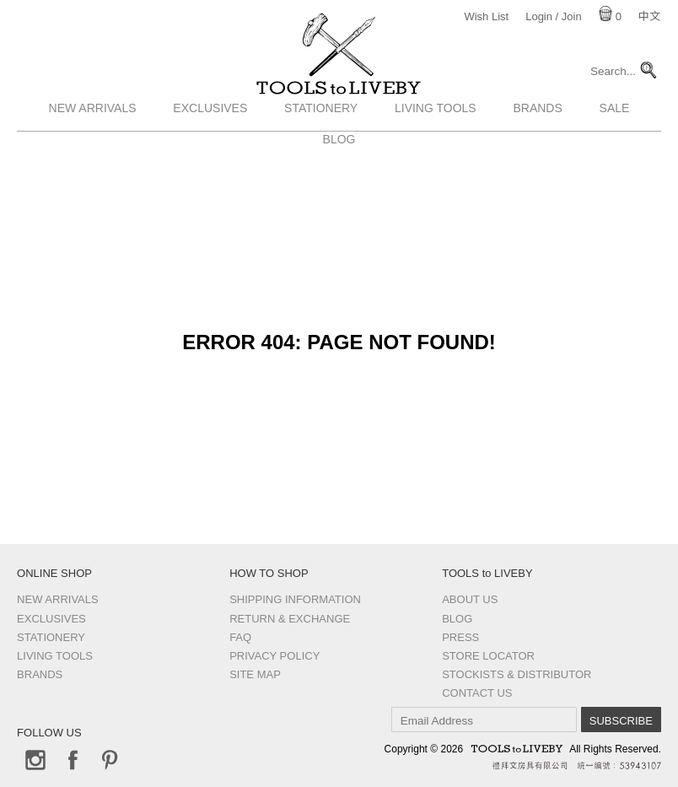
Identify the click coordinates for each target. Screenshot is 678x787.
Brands (537, 146)
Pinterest (110, 760)
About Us (470, 599)
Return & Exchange (289, 618)
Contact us (477, 693)
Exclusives (210, 146)
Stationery (321, 146)
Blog (457, 618)
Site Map (255, 674)
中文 (649, 16)
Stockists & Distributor (516, 674)
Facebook (72, 760)
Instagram (35, 760)
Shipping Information (295, 599)
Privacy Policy (274, 656)
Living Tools (435, 146)
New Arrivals (93, 146)
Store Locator (488, 656)
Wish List (486, 16)
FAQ (240, 637)
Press (460, 637)
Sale (615, 146)
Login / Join (553, 16)
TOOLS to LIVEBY (339, 107)
